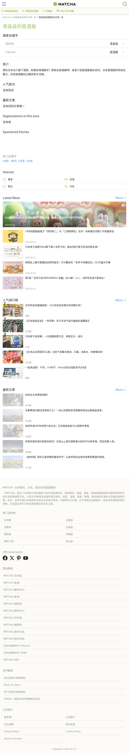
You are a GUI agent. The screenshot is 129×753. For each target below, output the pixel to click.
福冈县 (7, 534)
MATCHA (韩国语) (12, 603)
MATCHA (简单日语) (14, 631)
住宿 (69, 179)
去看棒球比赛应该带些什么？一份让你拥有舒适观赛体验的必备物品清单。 (64, 410)
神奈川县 (8, 541)
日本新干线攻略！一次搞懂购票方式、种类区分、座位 (54, 336)
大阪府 (69, 520)
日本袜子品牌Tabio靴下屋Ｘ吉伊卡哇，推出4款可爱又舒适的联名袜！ (62, 246)
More (120, 198)
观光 (8, 186)
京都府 (7, 527)
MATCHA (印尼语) (12, 617)
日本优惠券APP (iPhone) (16, 645)
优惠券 (47, 10)
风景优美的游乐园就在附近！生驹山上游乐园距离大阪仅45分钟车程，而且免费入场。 (70, 441)
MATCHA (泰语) (11, 596)
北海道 (69, 527)
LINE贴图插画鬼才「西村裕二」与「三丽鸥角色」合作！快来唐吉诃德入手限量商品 (69, 231)
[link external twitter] (13, 559)
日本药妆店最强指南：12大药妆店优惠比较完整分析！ (54, 305)
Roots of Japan (12, 684)
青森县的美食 (30, 10)
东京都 (7, 520)
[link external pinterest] (19, 559)
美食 (8, 179)
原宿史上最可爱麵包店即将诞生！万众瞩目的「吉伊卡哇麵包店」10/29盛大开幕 (67, 262)
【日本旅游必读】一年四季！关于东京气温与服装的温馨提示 (57, 320)
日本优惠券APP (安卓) (15, 652)
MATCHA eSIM (11, 659)
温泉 (6, 161)
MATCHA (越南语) (12, 624)
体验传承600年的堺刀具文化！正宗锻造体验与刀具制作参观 (57, 425)
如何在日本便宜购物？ (37, 394)
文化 (69, 186)
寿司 (14, 161)
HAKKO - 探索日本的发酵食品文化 (22, 698)
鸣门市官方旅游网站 (14, 691)
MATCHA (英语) (11, 582)
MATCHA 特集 (65, 10)
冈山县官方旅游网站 (14, 677)
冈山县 (69, 541)
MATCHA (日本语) (12, 575)
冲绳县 (69, 534)
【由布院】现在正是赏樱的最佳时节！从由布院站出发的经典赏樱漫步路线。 (65, 456)
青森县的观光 (10, 10)
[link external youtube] (26, 559)
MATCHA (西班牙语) (14, 638)
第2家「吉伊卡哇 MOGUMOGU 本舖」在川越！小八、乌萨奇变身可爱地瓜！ (65, 277)
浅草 (22, 161)
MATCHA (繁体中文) (14, 589)
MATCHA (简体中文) (14, 610)
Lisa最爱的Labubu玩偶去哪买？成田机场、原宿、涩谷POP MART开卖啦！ (45, 217)
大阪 (30, 161)
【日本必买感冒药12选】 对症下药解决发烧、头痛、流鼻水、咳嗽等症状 (64, 351)
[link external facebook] (6, 559)
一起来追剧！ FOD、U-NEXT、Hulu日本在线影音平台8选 (55, 367)
